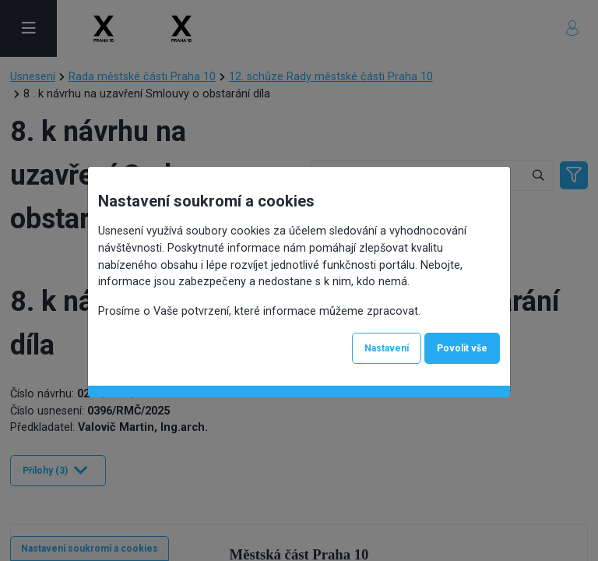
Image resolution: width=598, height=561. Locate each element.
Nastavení (386, 348)
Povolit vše (462, 348)
